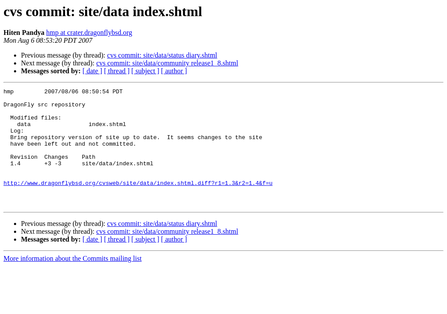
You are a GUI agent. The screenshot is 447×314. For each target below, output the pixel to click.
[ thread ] (117, 71)
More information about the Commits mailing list (72, 282)
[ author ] (174, 71)
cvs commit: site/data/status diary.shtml (162, 55)
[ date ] (92, 71)
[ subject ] (145, 71)
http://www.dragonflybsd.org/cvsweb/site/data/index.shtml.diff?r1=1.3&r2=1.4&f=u (137, 202)
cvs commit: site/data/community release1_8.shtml (167, 63)
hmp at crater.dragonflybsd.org (89, 32)
